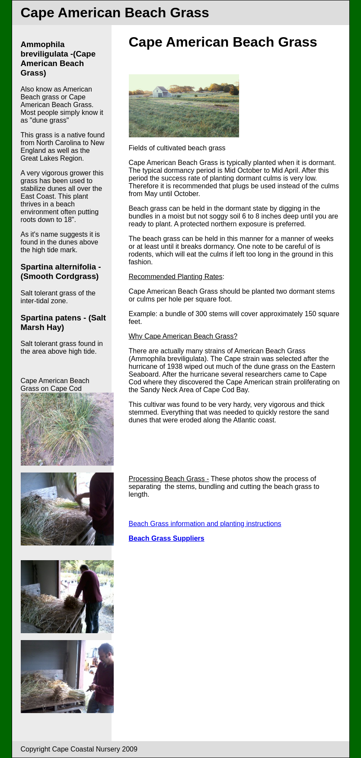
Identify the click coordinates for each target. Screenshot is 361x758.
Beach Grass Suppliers (166, 538)
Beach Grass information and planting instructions (205, 523)
